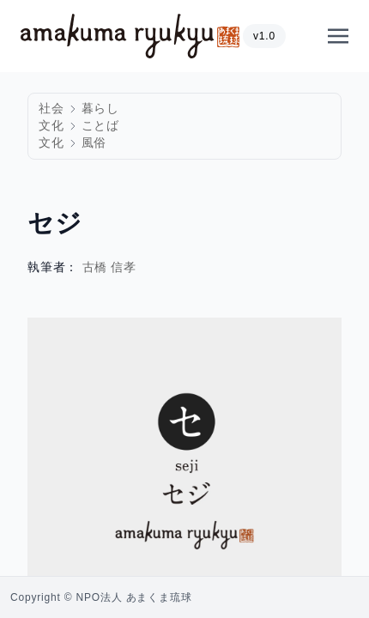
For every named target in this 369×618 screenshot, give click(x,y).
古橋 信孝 (109, 267)
